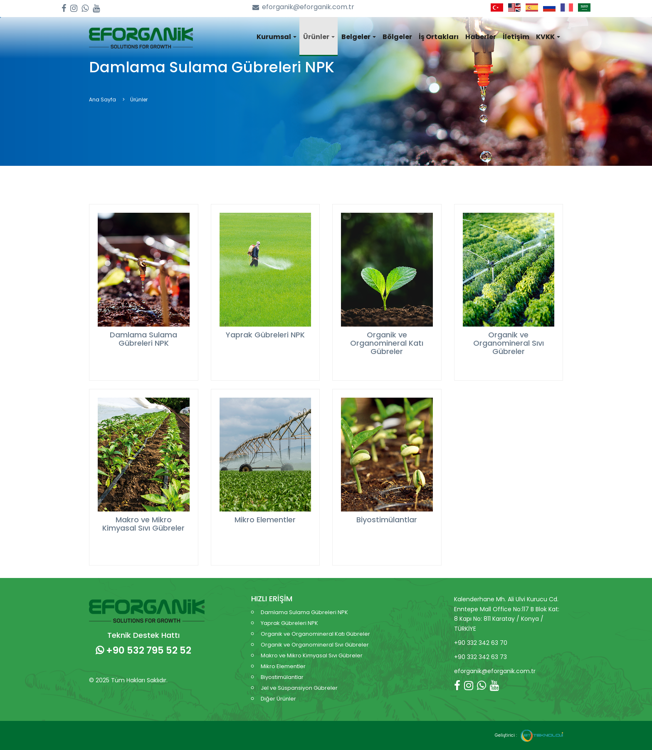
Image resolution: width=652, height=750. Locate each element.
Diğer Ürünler (278, 699)
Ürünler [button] (319, 37)
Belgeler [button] (358, 37)
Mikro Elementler (283, 666)
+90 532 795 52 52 (143, 650)
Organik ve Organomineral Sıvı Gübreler (315, 645)
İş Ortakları (439, 37)
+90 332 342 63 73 (480, 657)
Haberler (480, 37)
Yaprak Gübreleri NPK (289, 623)
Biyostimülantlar (282, 677)
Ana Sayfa (102, 99)
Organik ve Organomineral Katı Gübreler (315, 634)
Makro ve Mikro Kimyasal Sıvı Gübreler (312, 655)
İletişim (516, 37)
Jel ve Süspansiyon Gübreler (299, 688)
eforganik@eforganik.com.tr (303, 7)
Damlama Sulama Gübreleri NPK (304, 612)
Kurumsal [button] (276, 37)
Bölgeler (397, 37)
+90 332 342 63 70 (480, 643)
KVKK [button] (548, 37)
